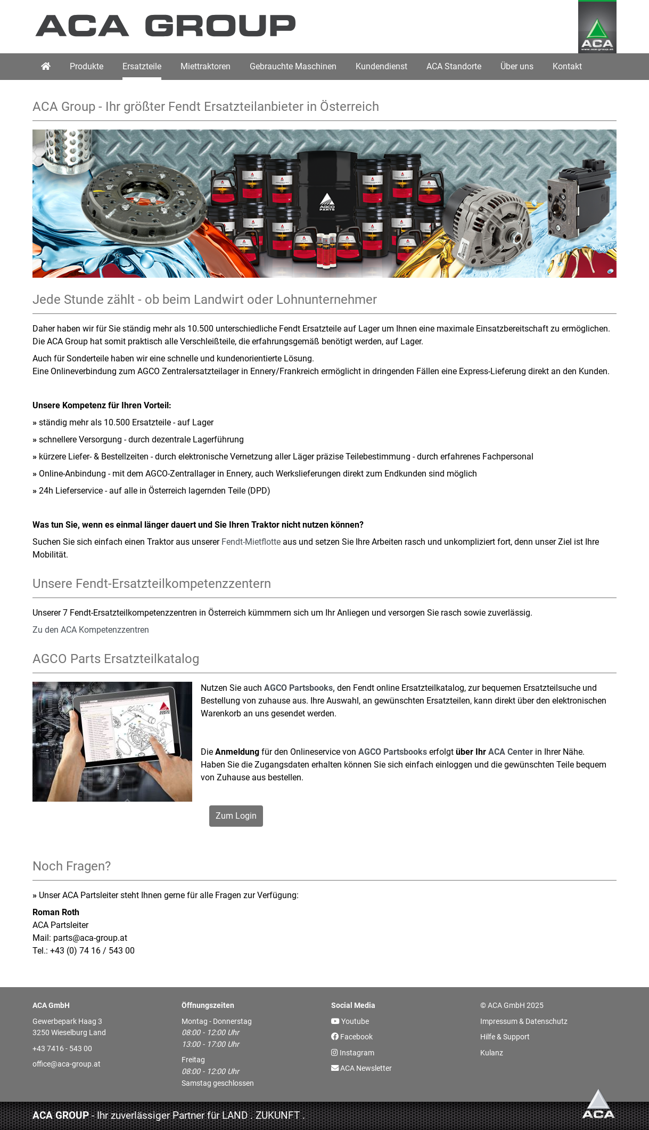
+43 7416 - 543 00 (62, 1048)
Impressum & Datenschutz (524, 1021)
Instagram (352, 1053)
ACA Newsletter (361, 1068)
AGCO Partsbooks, (299, 688)
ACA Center (510, 752)
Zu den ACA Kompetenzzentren (90, 630)
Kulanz (491, 1053)
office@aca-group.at (66, 1064)
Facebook (352, 1037)
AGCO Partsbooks (392, 752)
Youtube (350, 1021)
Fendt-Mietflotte (251, 542)
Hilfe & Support (505, 1037)
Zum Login (236, 816)
